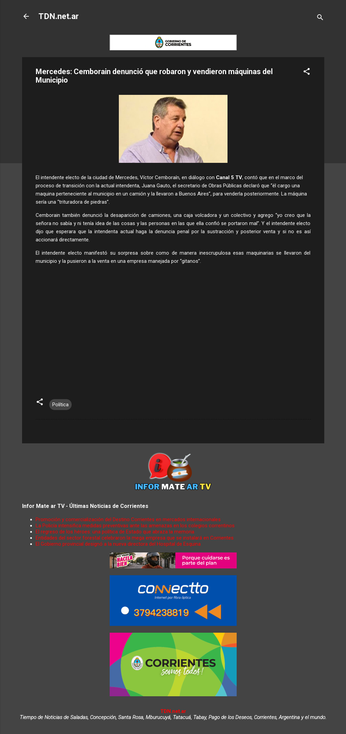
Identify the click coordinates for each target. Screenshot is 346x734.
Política (60, 405)
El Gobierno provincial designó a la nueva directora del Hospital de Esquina (118, 544)
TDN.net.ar (58, 16)
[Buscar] (320, 18)
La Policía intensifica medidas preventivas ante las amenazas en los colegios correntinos (135, 526)
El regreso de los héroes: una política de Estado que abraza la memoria (115, 532)
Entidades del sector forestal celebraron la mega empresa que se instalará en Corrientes (135, 538)
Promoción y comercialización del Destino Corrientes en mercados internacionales (128, 519)
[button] (307, 72)
